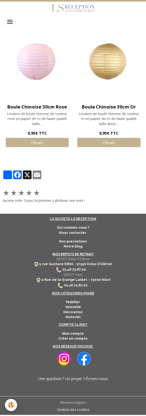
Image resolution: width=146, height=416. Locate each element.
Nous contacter (73, 233)
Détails (37, 142)
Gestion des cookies (73, 409)
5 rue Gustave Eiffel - (57, 264)
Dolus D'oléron (99, 264)
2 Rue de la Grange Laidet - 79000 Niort (76, 280)
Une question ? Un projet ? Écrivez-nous (73, 378)
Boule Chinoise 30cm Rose (37, 107)
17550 (81, 264)
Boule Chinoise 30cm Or (109, 107)
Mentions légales (73, 402)
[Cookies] (11, 405)
